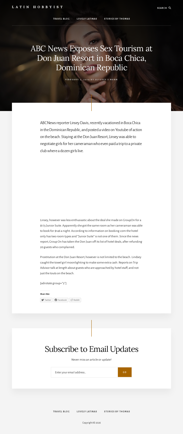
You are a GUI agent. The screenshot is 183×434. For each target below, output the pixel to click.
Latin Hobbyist (38, 7)
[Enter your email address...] (91, 372)
